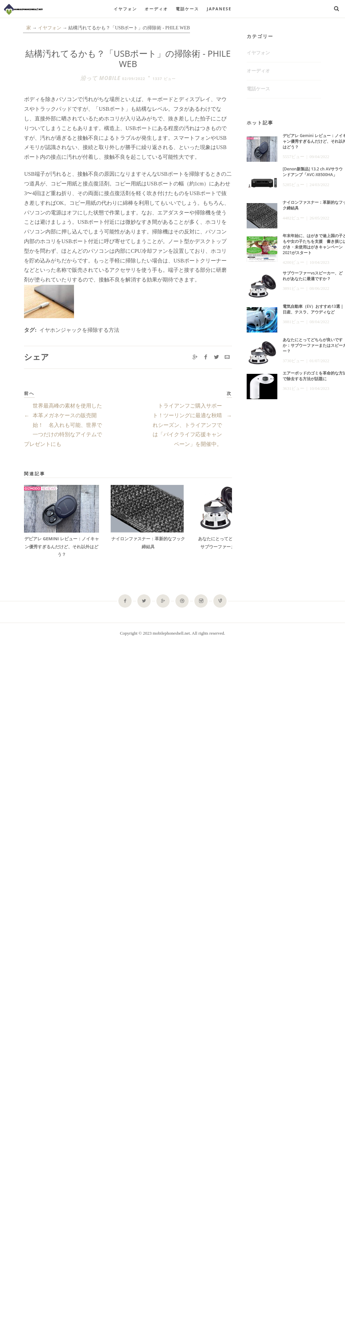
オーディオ (156, 9)
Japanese (219, 9)
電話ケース (187, 9)
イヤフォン (125, 9)
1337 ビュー (164, 78)
